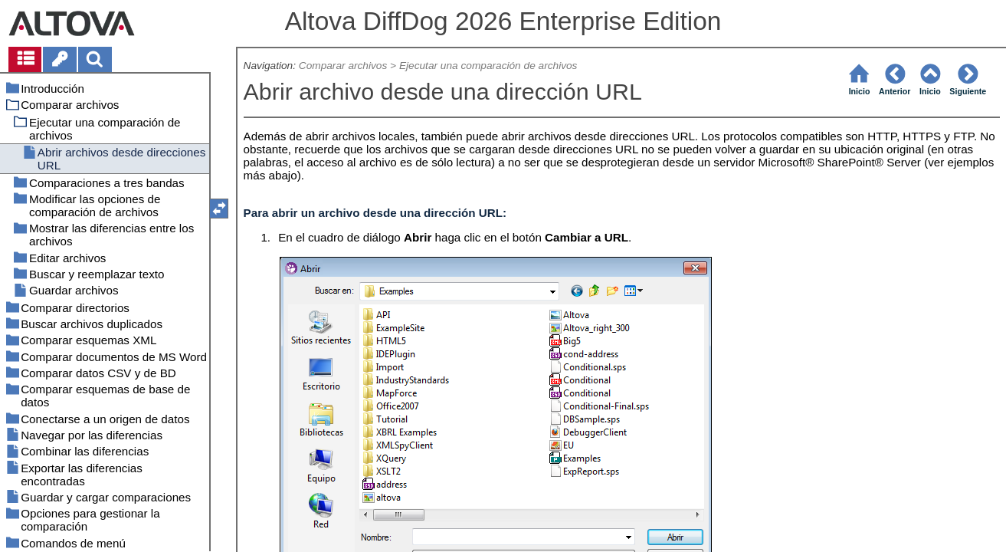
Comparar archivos (343, 65)
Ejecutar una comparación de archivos (488, 65)
